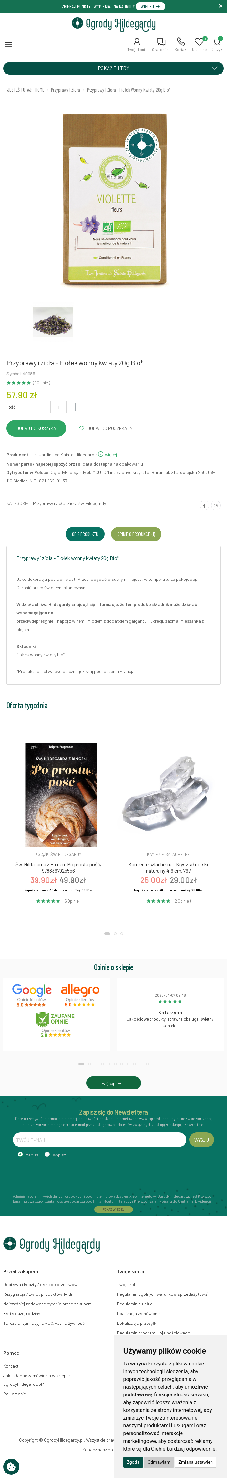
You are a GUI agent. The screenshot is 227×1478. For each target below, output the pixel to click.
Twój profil (127, 1284)
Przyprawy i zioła (49, 503)
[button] (137, 44)
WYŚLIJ (201, 1140)
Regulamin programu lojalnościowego (153, 1332)
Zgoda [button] (133, 1462)
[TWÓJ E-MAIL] (99, 1139)
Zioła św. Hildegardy (86, 503)
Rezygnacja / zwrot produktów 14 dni (38, 1294)
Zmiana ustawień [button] (195, 1462)
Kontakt (11, 1366)
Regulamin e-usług (135, 1303)
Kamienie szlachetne (168, 854)
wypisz (59, 1154)
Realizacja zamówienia (139, 1313)
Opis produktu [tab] (85, 534)
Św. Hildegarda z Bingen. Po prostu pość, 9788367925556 (58, 867)
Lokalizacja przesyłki (137, 1323)
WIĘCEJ (150, 6)
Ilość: (11, 407)
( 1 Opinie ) (41, 383)
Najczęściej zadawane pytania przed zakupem (47, 1303)
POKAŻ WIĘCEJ (114, 1209)
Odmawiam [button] (159, 1462)
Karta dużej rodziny (21, 1313)
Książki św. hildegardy (58, 854)
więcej (107, 454)
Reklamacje (14, 1393)
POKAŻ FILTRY (160, 68)
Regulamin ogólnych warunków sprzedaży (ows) (162, 1294)
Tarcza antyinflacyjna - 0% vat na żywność (44, 1323)
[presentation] (62, 1174)
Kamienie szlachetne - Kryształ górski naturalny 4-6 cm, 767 (168, 867)
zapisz (32, 1154)
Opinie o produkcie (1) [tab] (136, 534)
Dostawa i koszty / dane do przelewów (40, 1284)
